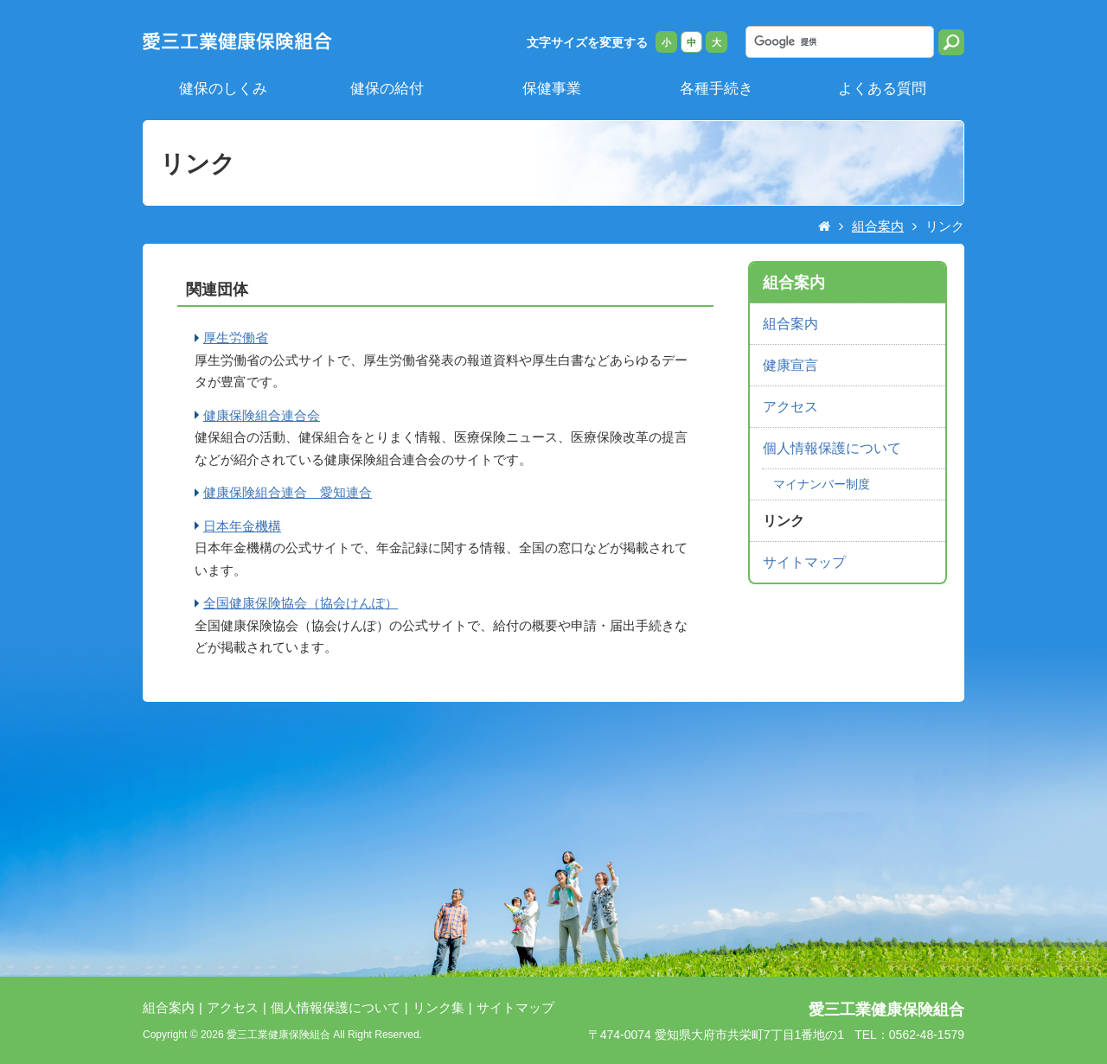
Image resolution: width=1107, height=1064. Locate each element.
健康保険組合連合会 (261, 415)
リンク (783, 520)
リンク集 (438, 1007)
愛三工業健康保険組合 (886, 1009)
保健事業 (551, 88)
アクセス (790, 406)
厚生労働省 (235, 337)
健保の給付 (387, 88)
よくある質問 (882, 88)
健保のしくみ (223, 88)
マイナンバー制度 (821, 484)
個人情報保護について (832, 448)
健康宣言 (790, 365)
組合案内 (878, 226)
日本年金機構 (242, 526)
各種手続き (716, 88)
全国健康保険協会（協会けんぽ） (300, 603)
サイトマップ (804, 562)
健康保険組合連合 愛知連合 (287, 492)
